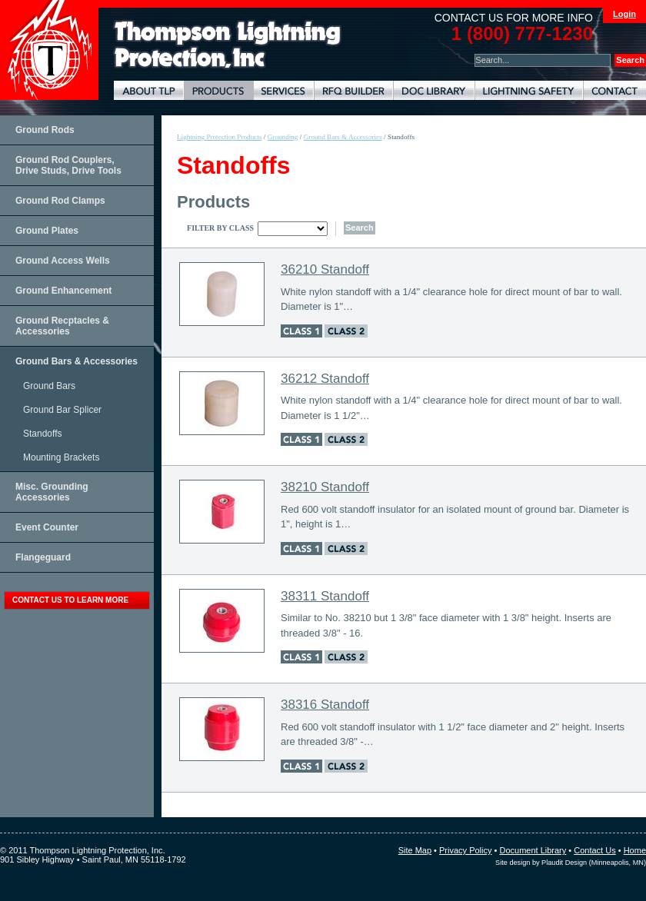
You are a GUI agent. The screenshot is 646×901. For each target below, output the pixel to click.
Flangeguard (43, 557)
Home (635, 850)
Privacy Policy (465, 850)
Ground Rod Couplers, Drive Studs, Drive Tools (68, 165)
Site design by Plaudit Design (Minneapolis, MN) (570, 862)
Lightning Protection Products (218, 90)
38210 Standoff (325, 487)
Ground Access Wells (62, 260)
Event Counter (46, 527)
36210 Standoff (325, 269)
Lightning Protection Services (283, 90)
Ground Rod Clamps (60, 200)
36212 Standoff (325, 378)
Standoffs (42, 433)
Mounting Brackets (61, 457)
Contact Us (594, 850)
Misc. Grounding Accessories (51, 492)
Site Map (414, 850)
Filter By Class (220, 228)
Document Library (434, 90)
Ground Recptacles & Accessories (62, 326)
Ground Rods (45, 130)
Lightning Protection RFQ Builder (353, 90)
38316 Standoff (325, 704)
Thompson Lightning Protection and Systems (49, 50)
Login (624, 13)
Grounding (283, 137)
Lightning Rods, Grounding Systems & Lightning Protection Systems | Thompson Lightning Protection (228, 45)
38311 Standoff (325, 596)
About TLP (149, 90)
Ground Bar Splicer (62, 409)
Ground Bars (49, 386)
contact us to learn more (70, 600)
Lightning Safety (529, 90)
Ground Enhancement (63, 290)
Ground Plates (46, 230)
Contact (614, 90)
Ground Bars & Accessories (76, 361)
